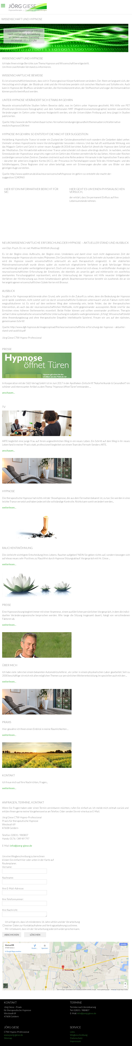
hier (24, 859)
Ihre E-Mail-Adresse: (13, 888)
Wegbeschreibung (78, 1035)
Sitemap (8, 1038)
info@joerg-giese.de (21, 845)
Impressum (75, 1041)
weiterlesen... (9, 507)
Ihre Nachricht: (10, 909)
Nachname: (8, 877)
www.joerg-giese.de (13, 1035)
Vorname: (7, 866)
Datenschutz (76, 1038)
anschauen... (8, 392)
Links (72, 1031)
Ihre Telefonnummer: (13, 899)
